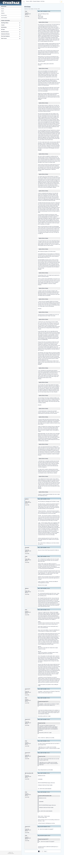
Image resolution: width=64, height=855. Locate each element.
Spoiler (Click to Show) (43, 22)
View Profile (27, 16)
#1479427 (48, 752)
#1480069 (48, 835)
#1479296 (48, 547)
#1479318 (48, 609)
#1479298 (48, 556)
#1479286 (48, 11)
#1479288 (48, 499)
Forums (2, 8)
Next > (45, 851)
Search (2, 10)
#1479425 (48, 719)
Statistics (3, 13)
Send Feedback (4, 17)
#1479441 (48, 773)
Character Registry (36, 1)
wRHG (31, 1)
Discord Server (4, 15)
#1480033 (48, 826)
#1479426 (48, 741)
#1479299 (48, 588)
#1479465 (48, 792)
